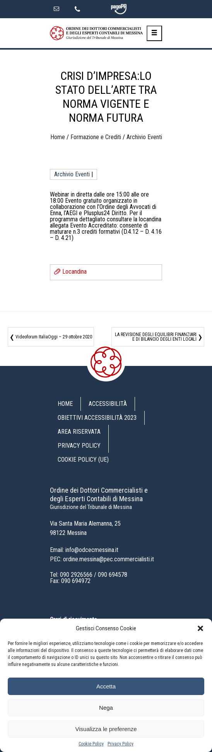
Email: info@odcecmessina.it (84, 550)
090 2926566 (76, 574)
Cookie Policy (91, 744)
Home (57, 137)
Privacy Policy (120, 744)
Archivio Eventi (144, 137)
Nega (106, 707)
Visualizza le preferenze (106, 729)
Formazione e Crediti (95, 137)
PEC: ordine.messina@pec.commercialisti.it (102, 559)
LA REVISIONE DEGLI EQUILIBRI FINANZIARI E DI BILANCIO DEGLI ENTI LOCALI (156, 337)
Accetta (106, 686)
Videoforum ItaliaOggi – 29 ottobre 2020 (53, 337)
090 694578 (112, 574)
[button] (200, 628)
